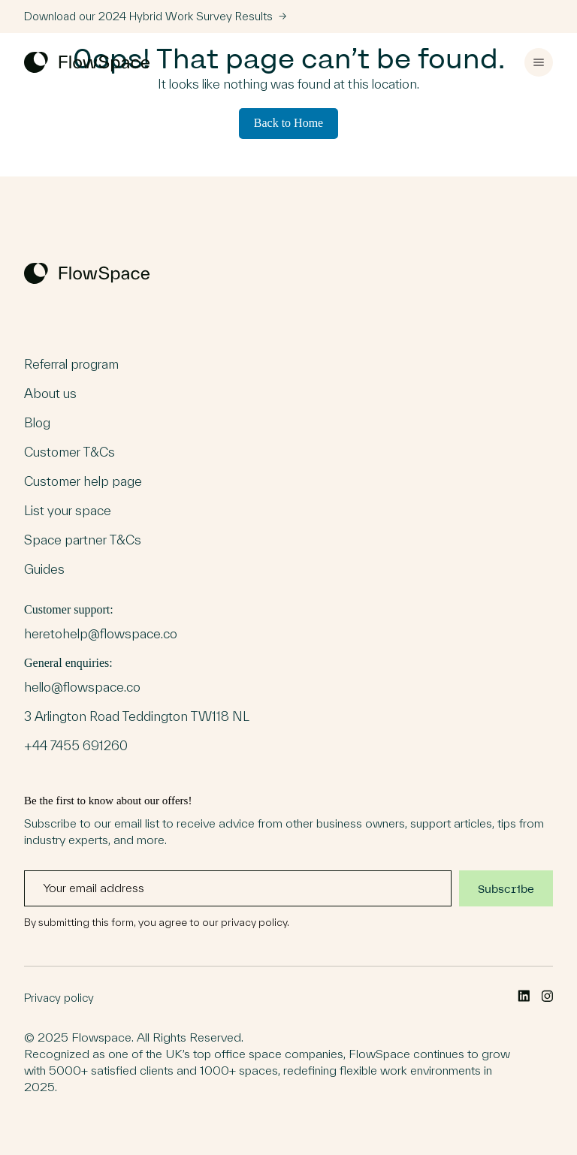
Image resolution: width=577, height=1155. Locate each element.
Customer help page (83, 481)
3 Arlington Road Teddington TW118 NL (136, 716)
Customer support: (100, 623)
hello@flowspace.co (82, 687)
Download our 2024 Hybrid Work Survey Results (155, 16)
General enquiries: (136, 705)
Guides (44, 569)
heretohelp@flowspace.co (100, 634)
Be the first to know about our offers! (288, 861)
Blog (37, 423)
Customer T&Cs (69, 452)
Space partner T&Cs (82, 540)
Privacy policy (59, 998)
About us (50, 393)
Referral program (71, 364)
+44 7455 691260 (76, 745)
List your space (67, 510)
